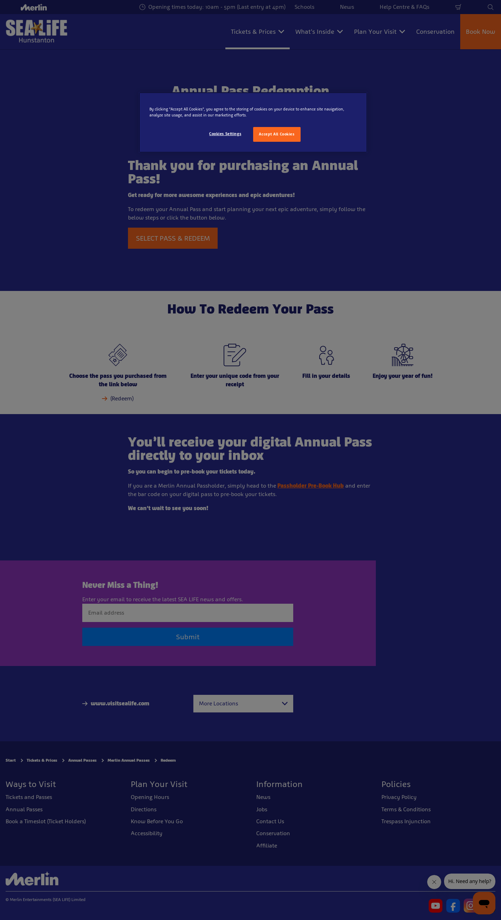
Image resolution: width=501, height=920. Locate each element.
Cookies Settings (225, 133)
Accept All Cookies (276, 134)
